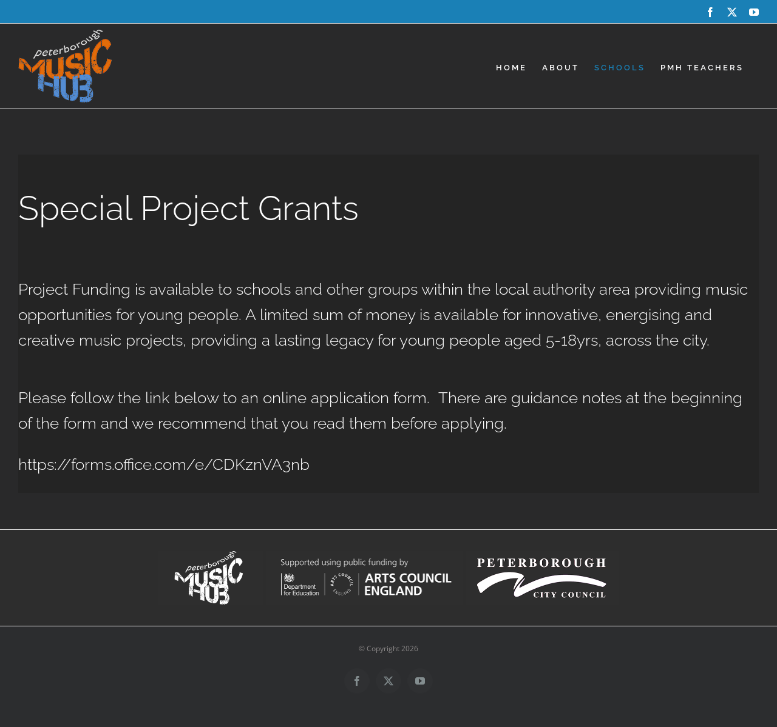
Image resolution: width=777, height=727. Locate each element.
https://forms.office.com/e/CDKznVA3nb (164, 464)
